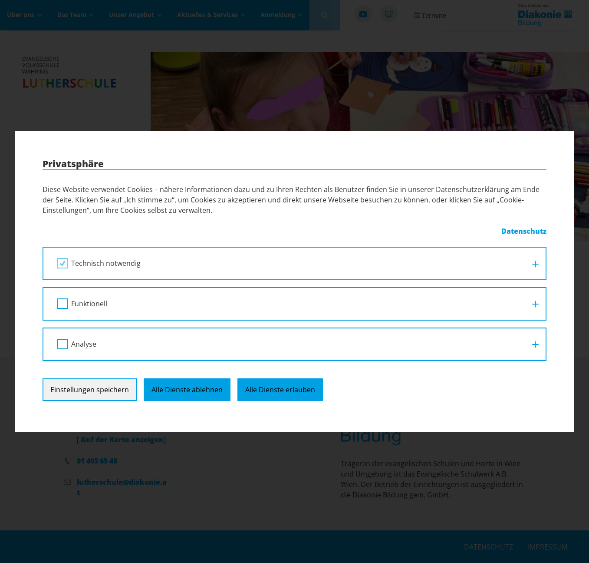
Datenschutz (523, 231)
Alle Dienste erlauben (280, 389)
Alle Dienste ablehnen (187, 389)
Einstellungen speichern (89, 389)
